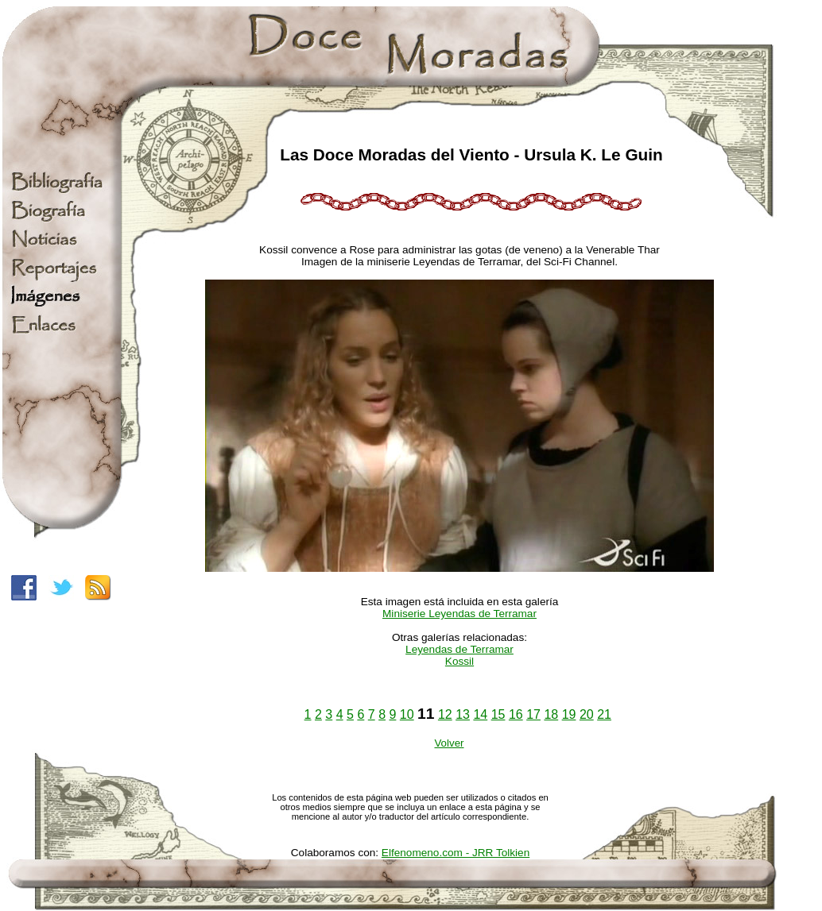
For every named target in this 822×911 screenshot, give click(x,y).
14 (480, 714)
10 (407, 714)
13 (463, 714)
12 (445, 714)
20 (587, 714)
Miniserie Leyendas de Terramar (459, 614)
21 (604, 714)
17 (533, 714)
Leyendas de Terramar (459, 649)
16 (516, 714)
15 (498, 714)
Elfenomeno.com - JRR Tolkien (455, 853)
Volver (448, 743)
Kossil (459, 661)
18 (551, 714)
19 (569, 714)
